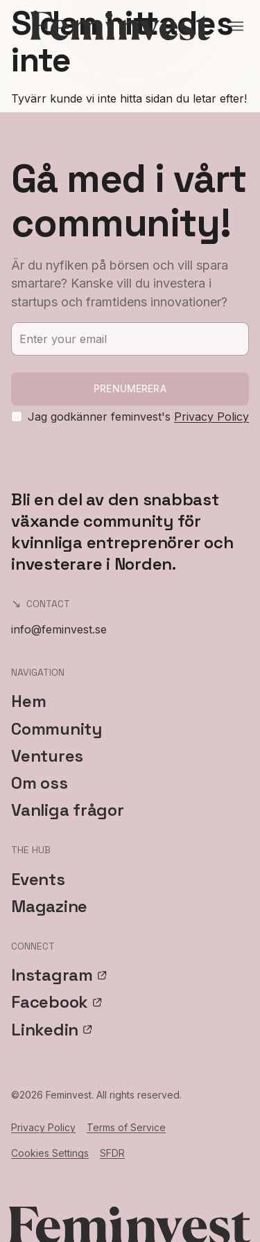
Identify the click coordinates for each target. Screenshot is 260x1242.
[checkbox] (16, 416)
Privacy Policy (211, 416)
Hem (28, 701)
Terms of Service (126, 1127)
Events (38, 879)
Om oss (39, 783)
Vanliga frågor (67, 810)
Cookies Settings (50, 1153)
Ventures (47, 756)
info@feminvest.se (59, 629)
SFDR (112, 1153)
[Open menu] (237, 26)
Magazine (49, 906)
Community (56, 729)
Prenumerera (130, 388)
